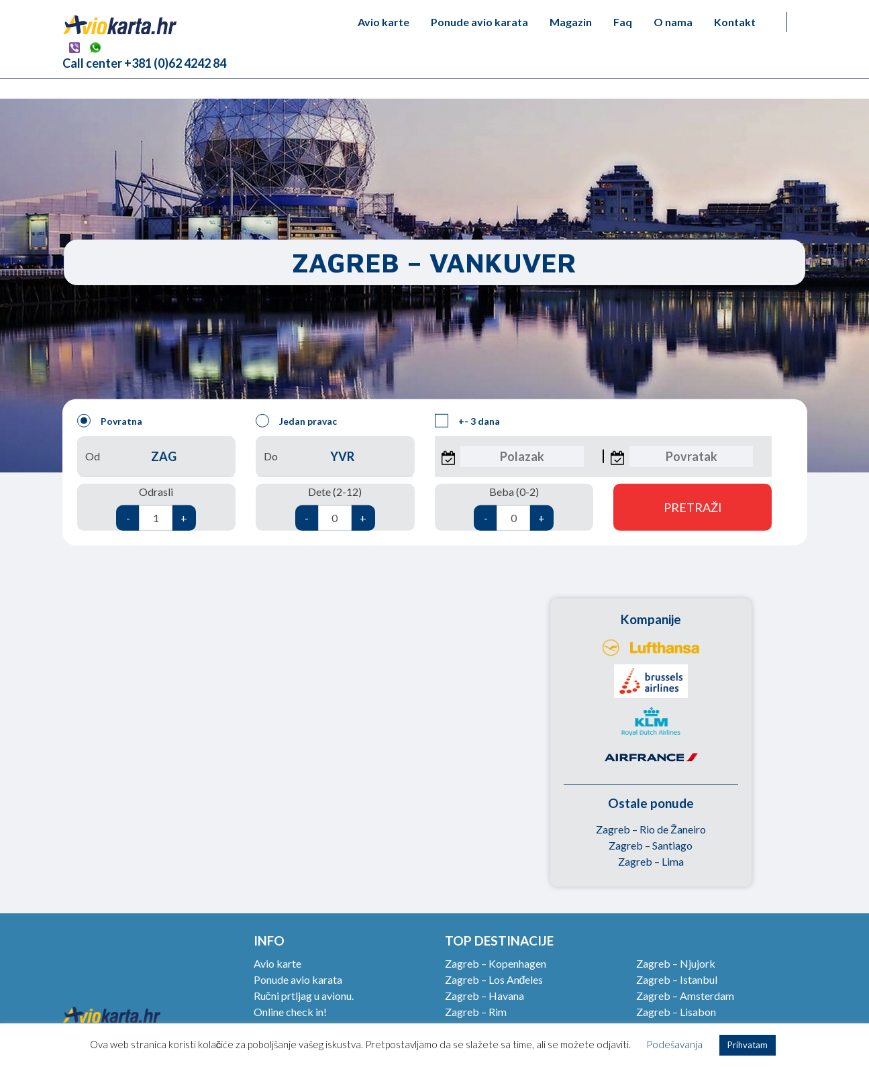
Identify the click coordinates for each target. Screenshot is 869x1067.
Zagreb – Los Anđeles (494, 979)
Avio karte (383, 21)
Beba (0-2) (514, 508)
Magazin (571, 21)
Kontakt (735, 21)
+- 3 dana (467, 420)
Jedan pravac (296, 420)
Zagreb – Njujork (675, 963)
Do (335, 456)
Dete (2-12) (335, 508)
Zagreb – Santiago (651, 845)
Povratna (109, 420)
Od (156, 456)
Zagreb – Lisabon (676, 1011)
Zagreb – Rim (476, 1011)
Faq (622, 21)
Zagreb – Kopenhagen (495, 963)
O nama (673, 21)
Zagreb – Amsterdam (685, 995)
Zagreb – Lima (651, 861)
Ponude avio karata (479, 21)
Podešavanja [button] (674, 1044)
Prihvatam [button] (747, 1044)
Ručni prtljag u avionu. (304, 995)
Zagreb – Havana (484, 995)
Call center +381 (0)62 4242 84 (144, 63)
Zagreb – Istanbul (676, 979)
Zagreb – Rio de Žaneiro (651, 829)
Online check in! (290, 1011)
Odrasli (156, 508)
